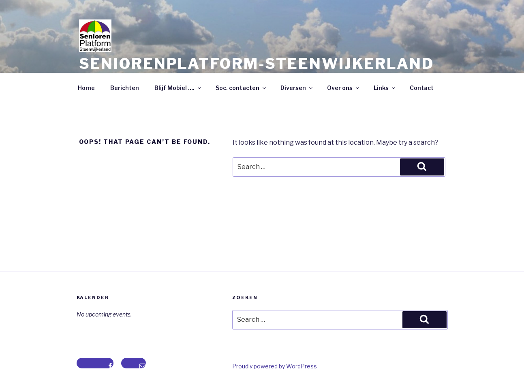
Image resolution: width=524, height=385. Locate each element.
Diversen (297, 87)
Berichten (124, 87)
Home (86, 87)
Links (385, 87)
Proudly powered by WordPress (274, 366)
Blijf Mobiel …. (178, 87)
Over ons (343, 87)
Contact (422, 87)
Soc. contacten (241, 87)
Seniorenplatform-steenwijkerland (256, 64)
